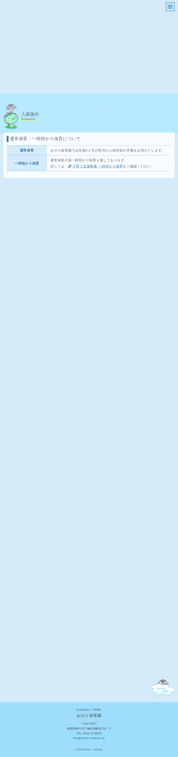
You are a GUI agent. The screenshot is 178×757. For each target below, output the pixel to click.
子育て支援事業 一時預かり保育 (95, 166)
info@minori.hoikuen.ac (89, 738)
